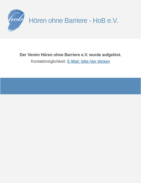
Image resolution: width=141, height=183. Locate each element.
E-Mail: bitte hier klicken (88, 61)
